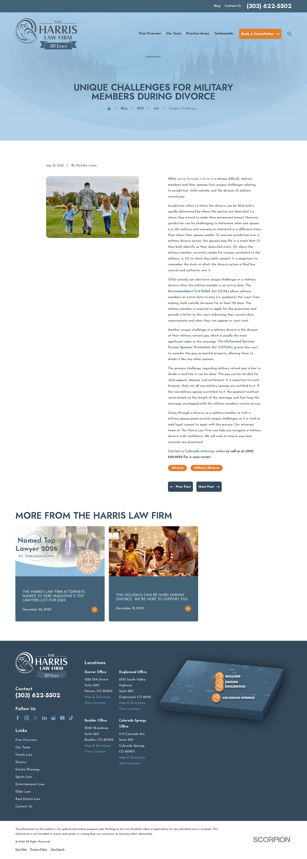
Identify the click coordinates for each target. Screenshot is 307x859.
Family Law (23, 754)
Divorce (178, 468)
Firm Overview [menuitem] (150, 33)
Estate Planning (27, 769)
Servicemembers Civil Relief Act (192, 291)
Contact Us (233, 6)
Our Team (22, 747)
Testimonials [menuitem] (223, 33)
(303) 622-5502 (269, 6)
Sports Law (23, 777)
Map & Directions (97, 697)
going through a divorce (195, 179)
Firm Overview (26, 740)
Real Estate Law (27, 799)
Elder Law (23, 791)
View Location (95, 703)
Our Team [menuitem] (173, 33)
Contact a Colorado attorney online (196, 451)
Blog (217, 6)
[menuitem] (21, 849)
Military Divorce (206, 468)
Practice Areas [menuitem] (197, 33)
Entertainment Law (30, 784)
